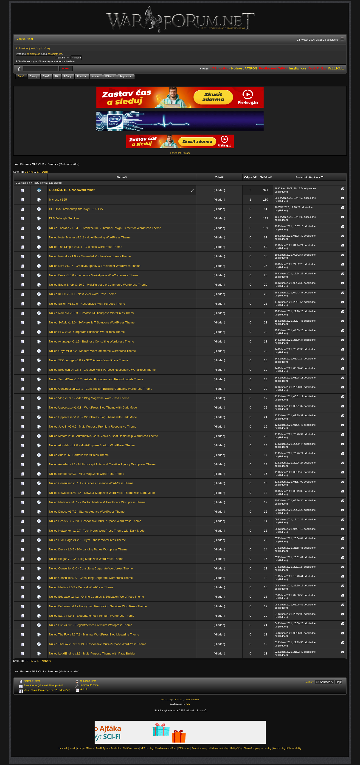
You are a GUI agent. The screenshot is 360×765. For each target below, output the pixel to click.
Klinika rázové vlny (218, 748)
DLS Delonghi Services (64, 218)
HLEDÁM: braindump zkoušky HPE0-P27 (76, 209)
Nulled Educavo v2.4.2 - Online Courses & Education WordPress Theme (96, 596)
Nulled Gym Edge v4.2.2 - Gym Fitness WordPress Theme (87, 540)
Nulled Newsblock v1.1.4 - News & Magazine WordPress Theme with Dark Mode (102, 492)
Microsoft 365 (58, 199)
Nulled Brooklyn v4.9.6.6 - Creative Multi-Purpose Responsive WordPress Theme (102, 369)
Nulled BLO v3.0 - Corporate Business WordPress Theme (87, 332)
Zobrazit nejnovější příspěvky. (33, 48)
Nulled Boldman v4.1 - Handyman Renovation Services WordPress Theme (98, 606)
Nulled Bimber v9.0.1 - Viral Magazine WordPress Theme (86, 473)
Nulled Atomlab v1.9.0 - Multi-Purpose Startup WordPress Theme (92, 445)
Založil (219, 177)
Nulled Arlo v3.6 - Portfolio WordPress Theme (79, 455)
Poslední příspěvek (309, 177)
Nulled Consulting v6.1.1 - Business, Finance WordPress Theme (91, 483)
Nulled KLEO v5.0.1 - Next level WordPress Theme (82, 294)
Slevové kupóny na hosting (257, 748)
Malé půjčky (236, 748)
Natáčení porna (131, 748)
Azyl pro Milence (85, 748)
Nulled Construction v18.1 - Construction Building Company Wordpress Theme (100, 388)
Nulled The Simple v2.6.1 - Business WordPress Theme (85, 247)
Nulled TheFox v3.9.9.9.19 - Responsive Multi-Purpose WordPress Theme (97, 644)
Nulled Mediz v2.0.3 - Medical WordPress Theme (81, 587)
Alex (76, 164)
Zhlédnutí (266, 177)
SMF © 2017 (177, 700)
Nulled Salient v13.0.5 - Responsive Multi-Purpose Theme (87, 303)
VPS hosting (147, 748)
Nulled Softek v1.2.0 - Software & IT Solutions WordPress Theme (92, 322)
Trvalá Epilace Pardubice (108, 748)
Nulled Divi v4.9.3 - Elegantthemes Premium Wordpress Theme (90, 625)
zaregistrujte (55, 53)
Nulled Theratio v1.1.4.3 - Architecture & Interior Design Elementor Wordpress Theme (105, 228)
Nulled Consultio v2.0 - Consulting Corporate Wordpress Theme (91, 568)
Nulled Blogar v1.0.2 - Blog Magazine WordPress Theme (86, 559)
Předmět (121, 177)
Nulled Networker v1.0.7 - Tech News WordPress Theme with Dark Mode (97, 530)
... (35, 171)
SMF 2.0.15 (166, 700)
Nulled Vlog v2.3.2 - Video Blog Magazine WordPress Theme (89, 398)
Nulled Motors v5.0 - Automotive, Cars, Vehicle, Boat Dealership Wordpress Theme (103, 436)
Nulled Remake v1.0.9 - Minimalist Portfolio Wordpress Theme (90, 256)
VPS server (184, 748)
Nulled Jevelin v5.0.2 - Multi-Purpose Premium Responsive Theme (92, 426)
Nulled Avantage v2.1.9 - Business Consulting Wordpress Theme (91, 341)
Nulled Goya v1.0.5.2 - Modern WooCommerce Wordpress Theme (92, 351)
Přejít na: (309, 682)
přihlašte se (33, 53)
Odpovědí (250, 177)
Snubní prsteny (199, 748)
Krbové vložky (294, 748)
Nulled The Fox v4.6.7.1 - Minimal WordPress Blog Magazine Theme (94, 634)
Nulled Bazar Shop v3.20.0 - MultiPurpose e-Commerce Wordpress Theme (98, 284)
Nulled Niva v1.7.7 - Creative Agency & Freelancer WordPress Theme (95, 266)
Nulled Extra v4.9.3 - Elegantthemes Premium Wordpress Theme (91, 615)
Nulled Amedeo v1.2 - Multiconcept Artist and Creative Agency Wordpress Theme (102, 464)
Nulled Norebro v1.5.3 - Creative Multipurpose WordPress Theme (92, 313)
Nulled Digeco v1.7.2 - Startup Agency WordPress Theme (87, 511)
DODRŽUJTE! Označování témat (72, 190)
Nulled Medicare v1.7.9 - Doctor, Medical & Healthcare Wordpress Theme (97, 502)
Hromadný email (67, 748)
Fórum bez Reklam (180, 153)
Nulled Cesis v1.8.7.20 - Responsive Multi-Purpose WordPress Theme (95, 521)
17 (38, 171)
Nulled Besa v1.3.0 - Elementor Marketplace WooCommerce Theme (93, 275)
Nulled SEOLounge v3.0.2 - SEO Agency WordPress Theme (88, 360)
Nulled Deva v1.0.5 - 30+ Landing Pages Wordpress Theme (88, 549)
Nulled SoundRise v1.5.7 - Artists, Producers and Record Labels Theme (96, 379)
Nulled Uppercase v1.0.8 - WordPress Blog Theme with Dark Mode (93, 407)
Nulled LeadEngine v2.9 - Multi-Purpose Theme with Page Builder (92, 653)
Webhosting (279, 748)
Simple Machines (191, 700)
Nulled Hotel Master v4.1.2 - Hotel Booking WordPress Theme (90, 237)
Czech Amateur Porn (165, 748)
